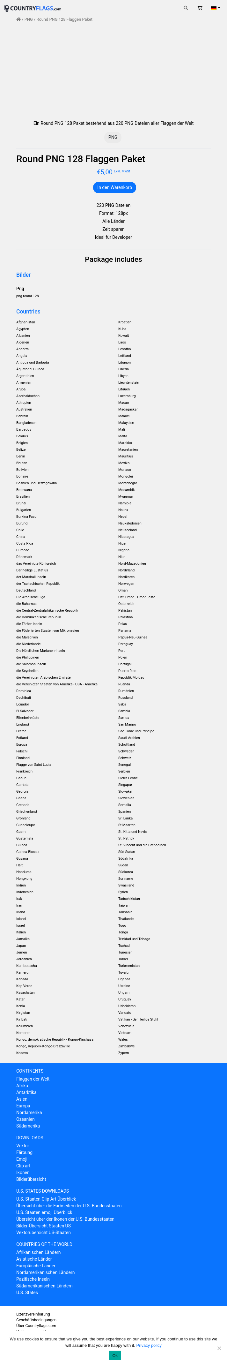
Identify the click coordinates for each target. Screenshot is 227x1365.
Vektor (22, 1145)
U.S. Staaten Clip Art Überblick (46, 1199)
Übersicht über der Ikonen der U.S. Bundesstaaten (65, 1219)
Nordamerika (29, 1112)
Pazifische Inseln (33, 1279)
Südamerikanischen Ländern (44, 1285)
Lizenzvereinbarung (33, 1314)
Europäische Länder (35, 1265)
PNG (29, 19)
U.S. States (27, 1292)
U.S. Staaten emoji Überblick (44, 1212)
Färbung (24, 1152)
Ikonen (23, 1172)
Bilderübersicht (31, 1179)
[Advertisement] (113, 71)
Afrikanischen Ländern (38, 1252)
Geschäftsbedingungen (36, 1320)
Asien (21, 1099)
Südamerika (28, 1125)
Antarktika (26, 1092)
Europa (23, 1105)
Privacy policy (149, 1345)
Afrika (22, 1085)
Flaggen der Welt (32, 1079)
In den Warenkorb (114, 187)
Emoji (21, 1159)
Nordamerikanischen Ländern (45, 1272)
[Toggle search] (185, 8)
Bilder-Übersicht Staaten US (43, 1225)
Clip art (23, 1165)
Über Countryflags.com (36, 1326)
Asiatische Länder (34, 1259)
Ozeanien (25, 1119)
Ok (115, 1355)
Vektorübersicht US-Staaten (43, 1232)
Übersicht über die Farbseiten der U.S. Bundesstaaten (69, 1205)
